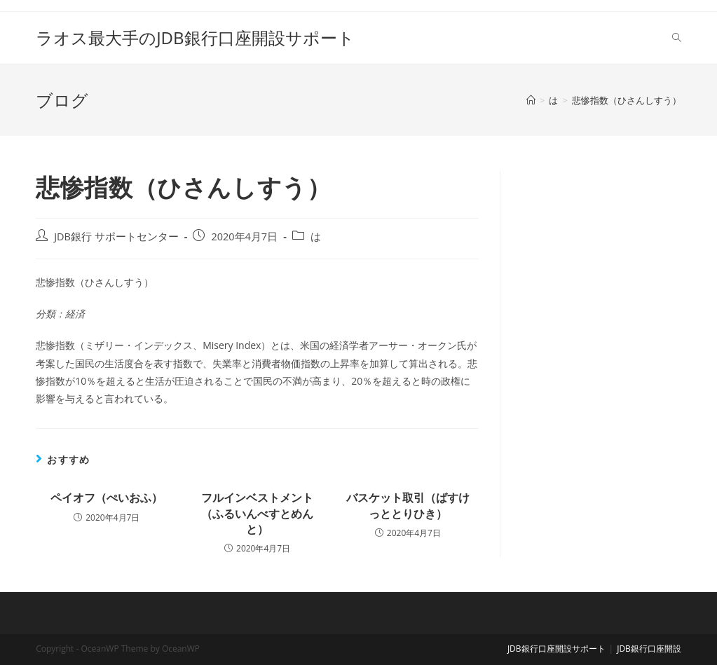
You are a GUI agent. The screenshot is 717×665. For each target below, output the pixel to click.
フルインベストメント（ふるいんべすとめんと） (257, 513)
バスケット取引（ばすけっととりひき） (408, 505)
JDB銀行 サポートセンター (116, 236)
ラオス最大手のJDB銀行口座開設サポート (195, 37)
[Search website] (677, 38)
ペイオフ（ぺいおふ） (106, 497)
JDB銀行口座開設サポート (556, 648)
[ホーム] (530, 100)
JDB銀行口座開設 (649, 648)
